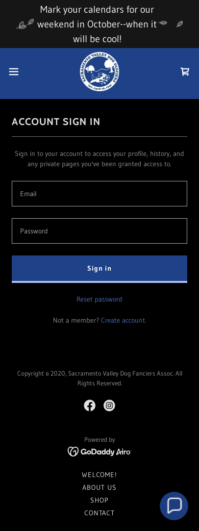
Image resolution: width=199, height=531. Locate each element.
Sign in (99, 268)
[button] (18, 71)
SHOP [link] (99, 500)
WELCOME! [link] (99, 474)
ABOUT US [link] (99, 487)
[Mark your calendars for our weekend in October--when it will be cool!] (99, 24)
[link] (99, 71)
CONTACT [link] (99, 512)
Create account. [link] (124, 320)
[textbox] (99, 193)
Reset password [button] (99, 299)
